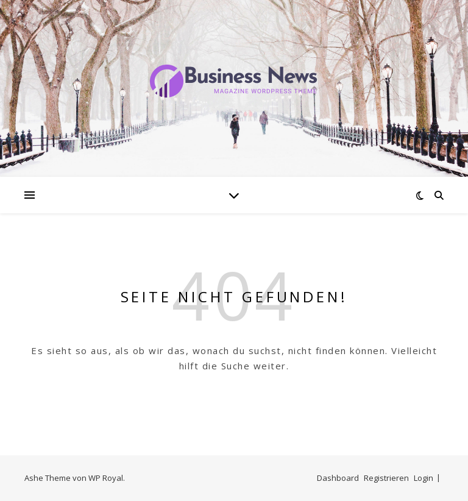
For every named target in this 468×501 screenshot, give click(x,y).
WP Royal (105, 477)
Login (423, 477)
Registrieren (386, 477)
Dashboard (338, 477)
